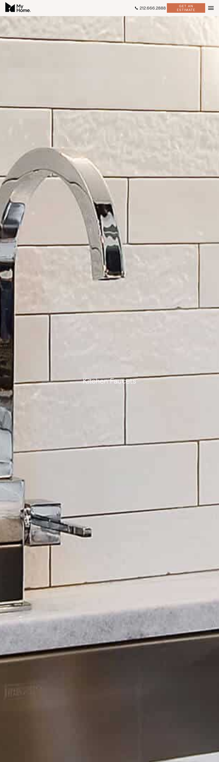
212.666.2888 (150, 8)
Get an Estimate (186, 8)
